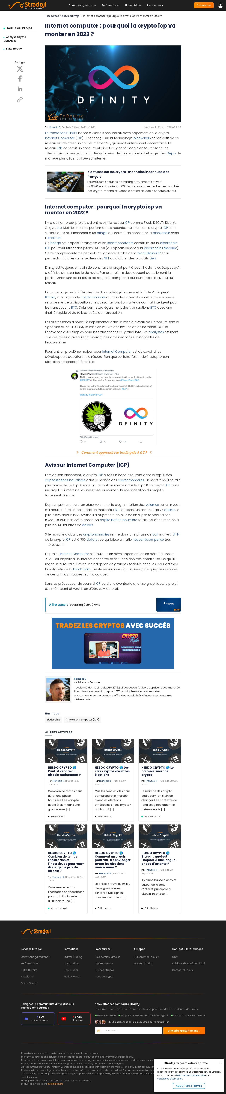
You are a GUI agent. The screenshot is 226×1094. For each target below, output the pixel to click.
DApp (171, 153)
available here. (55, 1083)
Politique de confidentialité (190, 1075)
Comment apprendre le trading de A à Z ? (114, 452)
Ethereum (53, 238)
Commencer (204, 5)
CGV (175, 957)
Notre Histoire (133, 5)
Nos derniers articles (108, 957)
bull (155, 534)
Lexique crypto (105, 976)
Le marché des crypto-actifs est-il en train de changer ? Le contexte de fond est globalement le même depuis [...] (159, 800)
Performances (111, 5)
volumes (152, 504)
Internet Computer (60, 138)
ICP (79, 138)
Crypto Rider (71, 963)
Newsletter (27, 976)
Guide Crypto (29, 983)
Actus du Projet (19, 28)
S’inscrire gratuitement (184, 1030)
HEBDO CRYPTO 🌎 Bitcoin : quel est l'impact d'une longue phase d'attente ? (158, 858)
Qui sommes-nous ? (146, 957)
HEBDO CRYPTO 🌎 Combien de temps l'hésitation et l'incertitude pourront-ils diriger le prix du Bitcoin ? (66, 862)
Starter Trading (73, 957)
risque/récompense (148, 539)
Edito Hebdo (14, 48)
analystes (156, 332)
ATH (176, 534)
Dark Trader (71, 970)
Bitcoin (50, 297)
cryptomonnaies (131, 480)
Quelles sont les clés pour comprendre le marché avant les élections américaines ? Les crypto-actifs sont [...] (113, 800)
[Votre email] (132, 1030)
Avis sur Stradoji (143, 963)
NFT (106, 258)
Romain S (54, 127)
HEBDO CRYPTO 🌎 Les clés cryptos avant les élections (112, 771)
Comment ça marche (82, 5)
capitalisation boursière (118, 520)
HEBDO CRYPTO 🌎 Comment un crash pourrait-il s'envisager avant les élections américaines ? (113, 860)
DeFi (153, 258)
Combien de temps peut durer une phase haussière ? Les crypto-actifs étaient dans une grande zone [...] (65, 800)
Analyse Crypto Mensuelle (15, 38)
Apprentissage (104, 963)
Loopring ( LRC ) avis (85, 605)
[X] (20, 68)
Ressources (52, 16)
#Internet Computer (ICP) (82, 719)
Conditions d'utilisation (169, 1078)
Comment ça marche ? (35, 957)
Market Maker (72, 976)
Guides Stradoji (105, 970)
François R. (58, 781)
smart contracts (120, 243)
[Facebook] (19, 78)
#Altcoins (53, 719)
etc (59, 227)
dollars (169, 510)
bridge (102, 233)
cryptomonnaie (93, 297)
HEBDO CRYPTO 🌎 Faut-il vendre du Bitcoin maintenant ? (64, 771)
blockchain (142, 138)
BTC (74, 307)
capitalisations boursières (65, 480)
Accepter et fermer (189, 1086)
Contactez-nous (182, 970)
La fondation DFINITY (61, 133)
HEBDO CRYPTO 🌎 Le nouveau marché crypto (157, 771)
